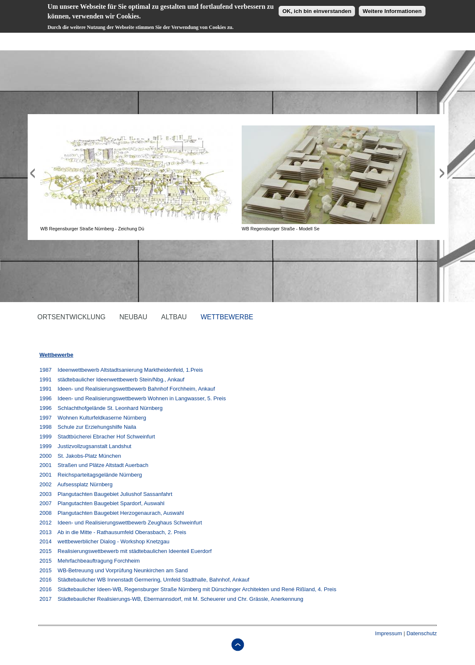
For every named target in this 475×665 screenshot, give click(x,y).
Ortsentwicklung (71, 317)
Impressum (388, 633)
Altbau (174, 317)
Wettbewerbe (227, 317)
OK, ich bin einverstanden (316, 8)
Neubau (133, 317)
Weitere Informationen (392, 8)
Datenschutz (422, 633)
